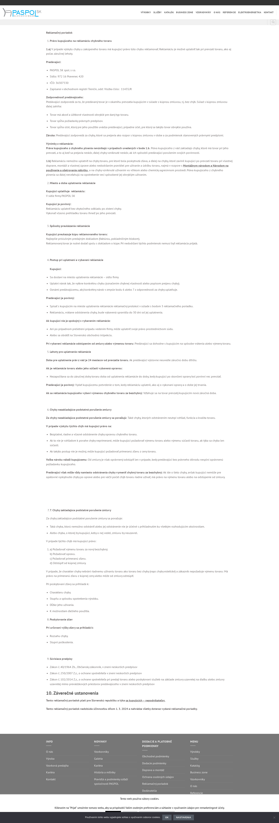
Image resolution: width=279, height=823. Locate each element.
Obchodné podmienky (155, 756)
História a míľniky (104, 772)
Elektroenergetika (249, 12)
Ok (167, 817)
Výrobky (146, 12)
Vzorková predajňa (57, 765)
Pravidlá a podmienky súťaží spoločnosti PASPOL (111, 781)
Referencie (229, 12)
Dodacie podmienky (154, 763)
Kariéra (50, 772)
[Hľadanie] (273, 22)
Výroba (50, 758)
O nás (217, 12)
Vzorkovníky (203, 12)
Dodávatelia (149, 790)
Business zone (184, 12)
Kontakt (269, 12)
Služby (157, 12)
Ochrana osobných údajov (158, 777)
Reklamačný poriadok (155, 783)
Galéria (98, 758)
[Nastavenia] (274, 818)
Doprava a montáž (153, 770)
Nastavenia (183, 817)
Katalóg (169, 12)
